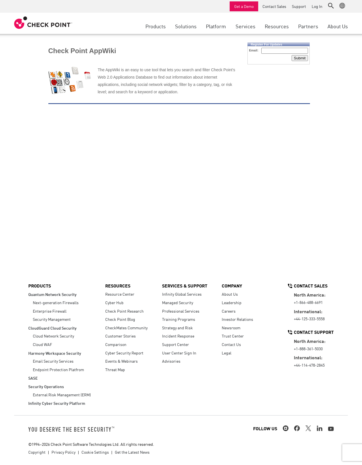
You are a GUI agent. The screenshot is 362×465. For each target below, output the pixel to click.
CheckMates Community (126, 327)
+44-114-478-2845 (309, 365)
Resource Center (119, 294)
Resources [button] (277, 26)
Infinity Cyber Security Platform (56, 403)
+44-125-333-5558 (309, 318)
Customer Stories (120, 336)
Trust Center (233, 336)
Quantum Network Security (52, 294)
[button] (331, 5)
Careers (229, 311)
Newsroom (231, 327)
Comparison (115, 344)
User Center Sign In (179, 353)
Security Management (52, 319)
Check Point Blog (120, 319)
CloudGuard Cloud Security (52, 327)
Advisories (171, 361)
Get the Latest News (132, 452)
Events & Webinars (121, 361)
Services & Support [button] (184, 285)
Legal (226, 353)
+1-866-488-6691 (308, 302)
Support (299, 6)
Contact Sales (274, 6)
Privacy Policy (63, 452)
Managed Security (177, 302)
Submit (299, 58)
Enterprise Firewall (49, 311)
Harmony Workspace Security (54, 353)
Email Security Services (53, 361)
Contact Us (231, 344)
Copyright (37, 452)
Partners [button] (308, 26)
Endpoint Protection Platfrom (58, 369)
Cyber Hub (114, 302)
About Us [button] (337, 26)
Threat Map (115, 369)
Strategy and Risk (177, 327)
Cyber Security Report (124, 353)
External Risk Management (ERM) (62, 394)
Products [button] (155, 26)
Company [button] (232, 285)
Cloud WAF (42, 344)
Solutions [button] (186, 26)
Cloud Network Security (53, 336)
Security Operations (46, 386)
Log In (317, 6)
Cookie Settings (95, 452)
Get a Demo (244, 6)
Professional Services (180, 311)
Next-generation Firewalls (56, 302)
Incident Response (178, 336)
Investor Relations (237, 319)
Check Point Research (124, 311)
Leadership (232, 302)
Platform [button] (216, 26)
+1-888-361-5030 (308, 348)
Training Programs (178, 319)
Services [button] (245, 26)
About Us (230, 294)
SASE (33, 377)
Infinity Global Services (182, 294)
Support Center (175, 344)
